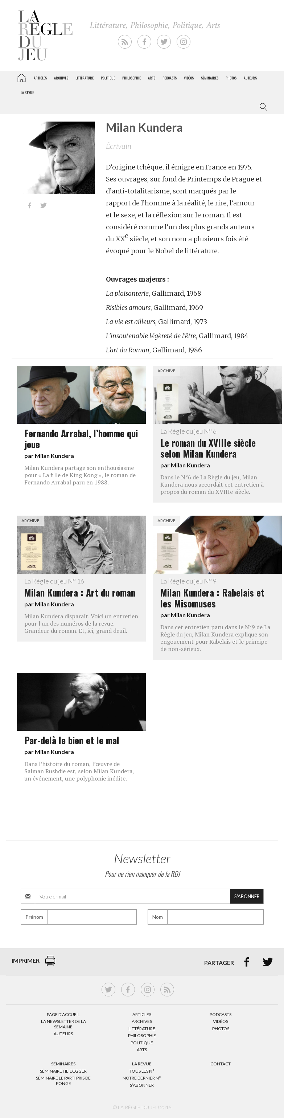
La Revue (142, 1063)
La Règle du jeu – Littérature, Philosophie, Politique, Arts (21, 76)
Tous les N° (142, 1071)
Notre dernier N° (142, 1078)
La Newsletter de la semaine (63, 1024)
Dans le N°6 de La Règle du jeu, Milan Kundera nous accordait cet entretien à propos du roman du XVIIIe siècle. (212, 484)
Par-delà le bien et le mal (71, 740)
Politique (108, 78)
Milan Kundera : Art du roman (81, 588)
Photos (231, 78)
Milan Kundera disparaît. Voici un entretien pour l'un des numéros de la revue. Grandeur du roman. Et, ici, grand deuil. (81, 623)
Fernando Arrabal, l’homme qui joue (81, 438)
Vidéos (189, 78)
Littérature (84, 78)
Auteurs (250, 78)
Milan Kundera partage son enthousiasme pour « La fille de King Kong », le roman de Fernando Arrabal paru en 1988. (80, 475)
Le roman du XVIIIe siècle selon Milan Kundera (217, 443)
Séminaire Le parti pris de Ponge (63, 1080)
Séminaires (209, 78)
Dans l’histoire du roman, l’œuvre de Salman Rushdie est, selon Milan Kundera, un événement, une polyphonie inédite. (79, 771)
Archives (61, 78)
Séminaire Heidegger (63, 1071)
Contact (220, 1063)
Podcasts (169, 78)
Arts (151, 78)
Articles (40, 78)
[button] (262, 107)
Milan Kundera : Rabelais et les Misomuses (217, 593)
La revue (27, 92)
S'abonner (247, 896)
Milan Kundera (54, 455)
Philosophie (131, 78)
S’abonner (142, 1085)
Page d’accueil (63, 1014)
